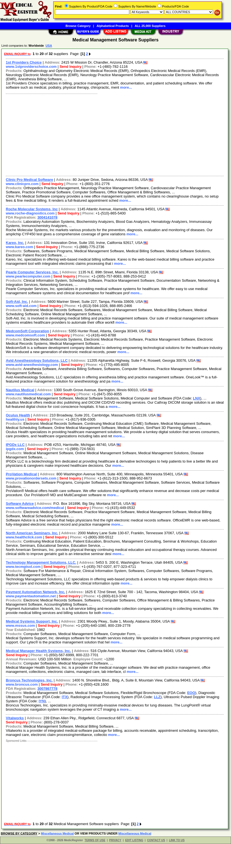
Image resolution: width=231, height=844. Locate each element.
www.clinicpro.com (22, 184)
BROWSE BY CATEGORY (19, 833)
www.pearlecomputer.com (28, 276)
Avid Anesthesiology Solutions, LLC (37, 360)
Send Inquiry (71, 66)
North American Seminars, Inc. (32, 533)
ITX (64, 697)
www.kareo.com (19, 247)
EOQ (191, 693)
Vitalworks (15, 718)
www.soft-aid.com (21, 306)
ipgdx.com (15, 449)
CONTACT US (156, 840)
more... (126, 87)
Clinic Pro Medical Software (29, 180)
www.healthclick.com (24, 537)
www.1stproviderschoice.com (31, 66)
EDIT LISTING (134, 840)
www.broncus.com (22, 684)
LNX (196, 398)
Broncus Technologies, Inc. (29, 680)
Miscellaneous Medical (57, 833)
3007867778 (47, 688)
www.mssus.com (20, 625)
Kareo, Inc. (15, 243)
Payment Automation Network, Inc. (35, 592)
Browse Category (77, 26)
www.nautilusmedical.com (28, 394)
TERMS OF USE (95, 840)
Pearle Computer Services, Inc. (32, 272)
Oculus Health (18, 415)
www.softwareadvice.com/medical (35, 508)
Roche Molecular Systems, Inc (32, 209)
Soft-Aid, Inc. (17, 301)
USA (48, 45)
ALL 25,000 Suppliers (150, 26)
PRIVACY (115, 840)
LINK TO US (176, 840)
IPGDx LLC (15, 445)
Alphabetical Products (113, 26)
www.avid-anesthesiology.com (32, 365)
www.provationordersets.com (31, 478)
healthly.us (15, 419)
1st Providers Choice (24, 62)
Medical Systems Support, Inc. (32, 621)
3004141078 (47, 217)
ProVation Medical (21, 474)
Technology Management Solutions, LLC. (41, 562)
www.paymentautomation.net (31, 596)
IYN (42, 701)
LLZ (157, 697)
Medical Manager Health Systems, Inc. (38, 651)
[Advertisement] (115, 134)
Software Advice (20, 503)
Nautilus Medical (20, 390)
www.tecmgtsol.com (23, 567)
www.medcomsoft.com (25, 335)
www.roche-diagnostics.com (30, 213)
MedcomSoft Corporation (27, 331)
